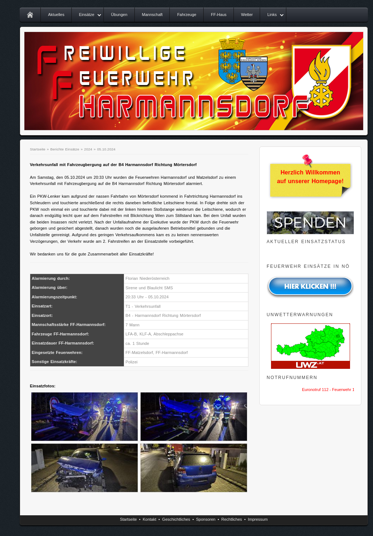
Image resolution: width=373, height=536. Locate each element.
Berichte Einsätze (64, 149)
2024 (88, 149)
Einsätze (86, 14)
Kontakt (149, 519)
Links (272, 14)
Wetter (247, 14)
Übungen (119, 14)
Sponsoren (205, 519)
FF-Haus (219, 14)
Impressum (257, 519)
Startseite (38, 149)
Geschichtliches (176, 519)
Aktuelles (56, 14)
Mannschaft (152, 14)
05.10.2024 (106, 149)
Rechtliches (231, 519)
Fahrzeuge (186, 14)
